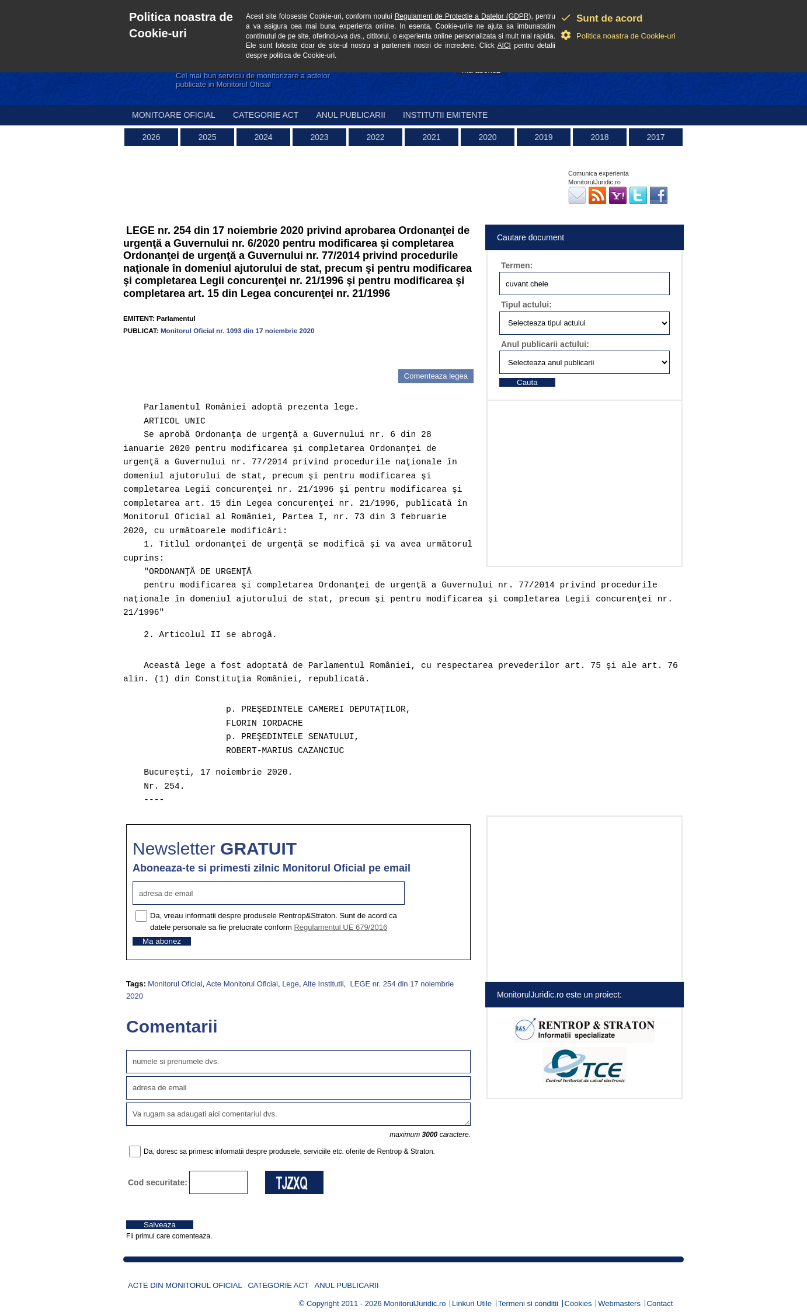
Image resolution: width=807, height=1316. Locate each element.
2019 (543, 137)
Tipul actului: (526, 304)
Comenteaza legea (436, 376)
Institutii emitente (445, 115)
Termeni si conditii (528, 1303)
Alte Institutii (323, 983)
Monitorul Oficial (175, 983)
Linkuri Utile (472, 1303)
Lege (290, 983)
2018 (599, 137)
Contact (660, 1303)
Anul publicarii (350, 115)
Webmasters (619, 1303)
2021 (431, 137)
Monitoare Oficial (173, 115)
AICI (504, 45)
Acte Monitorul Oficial (242, 983)
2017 (655, 137)
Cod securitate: (157, 1182)
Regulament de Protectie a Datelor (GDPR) (463, 16)
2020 (487, 137)
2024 (263, 137)
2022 (375, 137)
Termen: (517, 265)
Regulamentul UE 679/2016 (340, 927)
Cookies (578, 1303)
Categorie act (266, 115)
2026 (151, 137)
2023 (319, 137)
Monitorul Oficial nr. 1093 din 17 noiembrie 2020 (238, 330)
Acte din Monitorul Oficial (185, 1285)
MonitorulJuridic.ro (415, 1303)
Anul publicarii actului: (545, 344)
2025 (207, 137)
